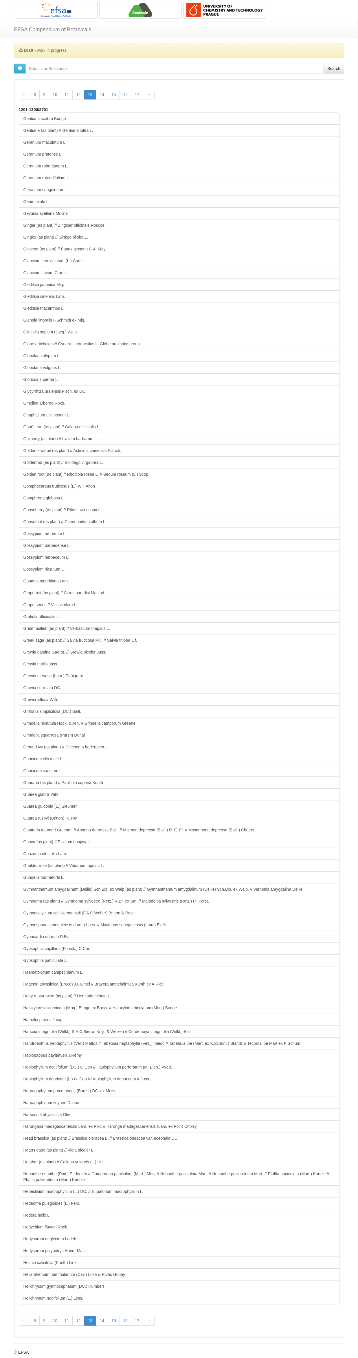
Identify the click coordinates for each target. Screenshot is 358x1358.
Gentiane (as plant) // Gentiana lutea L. (58, 130)
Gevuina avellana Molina (45, 213)
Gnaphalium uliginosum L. (46, 415)
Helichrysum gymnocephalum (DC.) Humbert (63, 1286)
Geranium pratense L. (43, 154)
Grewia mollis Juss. (40, 664)
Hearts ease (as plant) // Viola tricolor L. (59, 1150)
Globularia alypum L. (41, 355)
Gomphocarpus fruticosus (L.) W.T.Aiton (59, 486)
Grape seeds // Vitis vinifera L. (50, 604)
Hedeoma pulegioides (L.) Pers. (51, 1203)
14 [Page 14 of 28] (102, 94)
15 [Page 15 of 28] (113, 94)
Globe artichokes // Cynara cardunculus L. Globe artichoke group (81, 344)
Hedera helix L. (37, 1215)
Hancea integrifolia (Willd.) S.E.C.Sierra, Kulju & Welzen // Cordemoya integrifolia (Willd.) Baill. (108, 1031)
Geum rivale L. (36, 201)
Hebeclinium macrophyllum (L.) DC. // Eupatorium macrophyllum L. (83, 1191)
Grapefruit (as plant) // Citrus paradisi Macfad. (64, 593)
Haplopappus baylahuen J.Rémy (52, 1055)
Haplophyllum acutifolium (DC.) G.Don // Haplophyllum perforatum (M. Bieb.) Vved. (97, 1067)
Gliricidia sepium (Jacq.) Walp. (50, 332)
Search (333, 68)
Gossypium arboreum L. (45, 533)
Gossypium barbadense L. (47, 545)
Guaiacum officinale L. (43, 759)
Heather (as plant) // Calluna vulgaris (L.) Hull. (64, 1162)
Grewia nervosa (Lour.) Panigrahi (53, 676)
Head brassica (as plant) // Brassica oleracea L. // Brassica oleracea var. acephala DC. (101, 1138)
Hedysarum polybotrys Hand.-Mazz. (55, 1250)
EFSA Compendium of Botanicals (52, 29)
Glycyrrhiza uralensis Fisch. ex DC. (55, 391)
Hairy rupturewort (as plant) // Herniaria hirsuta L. (67, 996)
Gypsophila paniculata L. (45, 960)
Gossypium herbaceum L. (46, 557)
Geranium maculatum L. (45, 142)
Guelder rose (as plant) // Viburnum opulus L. (63, 865)
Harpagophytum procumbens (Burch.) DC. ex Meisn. (70, 1090)
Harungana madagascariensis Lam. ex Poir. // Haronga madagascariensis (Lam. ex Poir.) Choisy (110, 1126)
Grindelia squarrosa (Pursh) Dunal (54, 735)
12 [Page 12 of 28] (78, 94)
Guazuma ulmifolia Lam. (45, 853)
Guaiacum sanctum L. (43, 770)
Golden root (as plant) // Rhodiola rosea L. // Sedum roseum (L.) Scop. (86, 474)
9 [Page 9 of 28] (44, 94)
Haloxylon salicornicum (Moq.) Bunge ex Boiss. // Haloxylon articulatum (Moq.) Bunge (100, 1007)
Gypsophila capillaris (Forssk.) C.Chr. (56, 948)
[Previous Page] (24, 94)
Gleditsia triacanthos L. (44, 308)
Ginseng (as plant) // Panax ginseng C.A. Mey (64, 249)
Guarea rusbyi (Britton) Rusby (50, 818)
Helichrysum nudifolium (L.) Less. (53, 1298)
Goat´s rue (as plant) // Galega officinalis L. (61, 427)
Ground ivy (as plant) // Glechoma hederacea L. (66, 747)
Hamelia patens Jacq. (43, 1019)
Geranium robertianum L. (46, 166)
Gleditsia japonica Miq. (43, 284)
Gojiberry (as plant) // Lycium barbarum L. (60, 438)
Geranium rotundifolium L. (46, 178)
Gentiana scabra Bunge (44, 118)
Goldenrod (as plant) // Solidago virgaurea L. (63, 462)
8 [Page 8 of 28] (35, 94)
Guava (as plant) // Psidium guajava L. (57, 841)
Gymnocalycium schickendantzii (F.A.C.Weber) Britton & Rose (79, 913)
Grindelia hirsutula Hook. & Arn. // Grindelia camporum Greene (79, 723)
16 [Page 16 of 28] (125, 94)
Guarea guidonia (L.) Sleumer (50, 806)
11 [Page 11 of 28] (67, 94)
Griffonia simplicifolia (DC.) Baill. (52, 711)
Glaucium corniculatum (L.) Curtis (53, 261)
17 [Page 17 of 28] (137, 94)
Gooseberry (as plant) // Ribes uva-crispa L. (62, 510)
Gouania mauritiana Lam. (46, 581)
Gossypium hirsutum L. (44, 569)
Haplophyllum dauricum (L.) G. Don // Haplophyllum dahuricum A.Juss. (86, 1079)
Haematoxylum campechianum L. (53, 972)
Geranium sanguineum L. (46, 189)
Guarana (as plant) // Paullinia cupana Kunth (63, 782)
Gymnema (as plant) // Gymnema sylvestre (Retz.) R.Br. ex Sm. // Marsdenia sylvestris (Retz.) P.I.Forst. (116, 901)
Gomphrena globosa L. (44, 498)
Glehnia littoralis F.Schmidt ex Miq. (54, 320)
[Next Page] (149, 94)
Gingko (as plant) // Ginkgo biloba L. (55, 237)
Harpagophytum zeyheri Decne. (51, 1102)
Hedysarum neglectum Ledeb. (50, 1239)
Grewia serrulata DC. (42, 687)
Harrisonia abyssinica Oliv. (47, 1114)
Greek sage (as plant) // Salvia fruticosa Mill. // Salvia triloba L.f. (80, 640)
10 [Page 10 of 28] (55, 94)
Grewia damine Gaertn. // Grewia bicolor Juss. (64, 652)
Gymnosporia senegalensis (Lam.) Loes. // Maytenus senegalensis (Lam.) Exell (94, 924)
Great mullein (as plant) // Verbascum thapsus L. (66, 628)
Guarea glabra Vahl (40, 794)
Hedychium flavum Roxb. (46, 1227)
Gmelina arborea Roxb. (44, 403)
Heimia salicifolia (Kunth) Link (50, 1262)
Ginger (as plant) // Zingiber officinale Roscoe (64, 225)
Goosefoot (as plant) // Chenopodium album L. (65, 521)
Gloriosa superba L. (41, 379)
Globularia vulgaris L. (42, 367)
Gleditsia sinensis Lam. (44, 296)
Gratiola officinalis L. (41, 616)
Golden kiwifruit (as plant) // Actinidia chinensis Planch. (72, 450)
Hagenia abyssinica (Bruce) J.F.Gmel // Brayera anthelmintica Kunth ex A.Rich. (94, 984)
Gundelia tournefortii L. (44, 877)
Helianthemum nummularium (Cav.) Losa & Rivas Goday (74, 1274)
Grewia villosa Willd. (41, 699)
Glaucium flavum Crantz (45, 272)
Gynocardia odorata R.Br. (46, 936)
